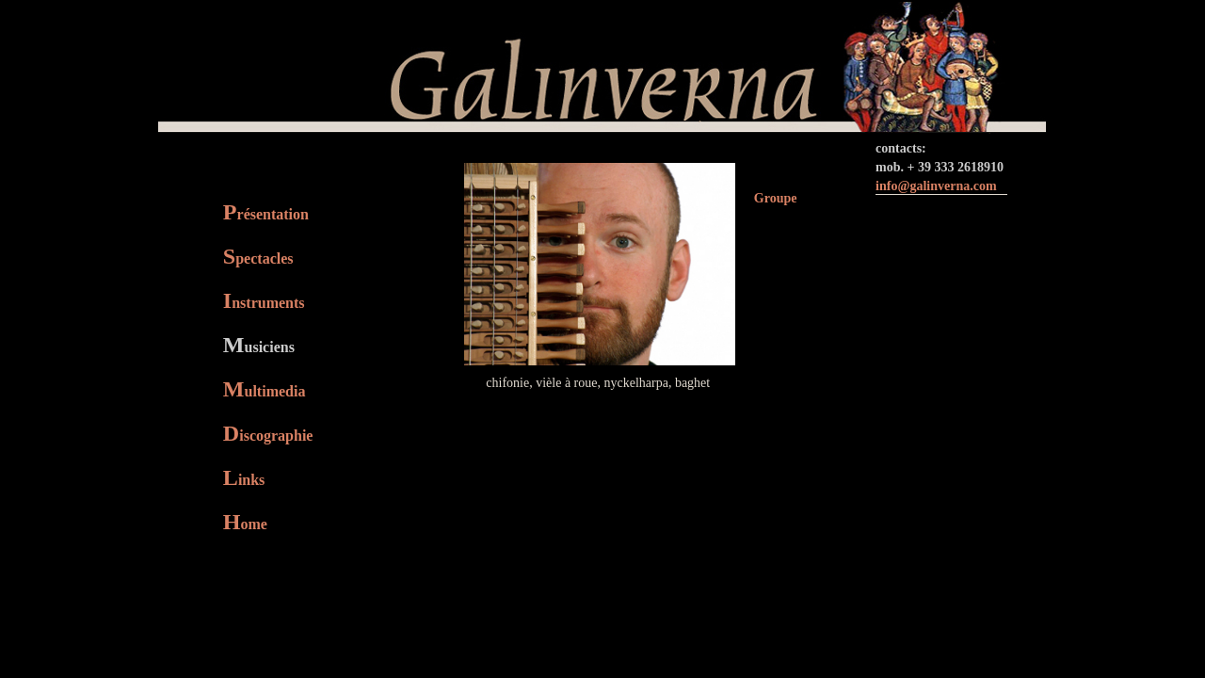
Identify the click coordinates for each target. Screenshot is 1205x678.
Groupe (775, 198)
